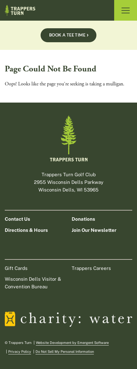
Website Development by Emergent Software (72, 343)
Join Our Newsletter (94, 230)
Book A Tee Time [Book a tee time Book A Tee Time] (67, 34)
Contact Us (17, 219)
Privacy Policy (19, 351)
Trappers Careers (91, 268)
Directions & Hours (26, 230)
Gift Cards (16, 268)
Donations (83, 219)
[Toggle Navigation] (125, 10)
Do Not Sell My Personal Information (65, 351)
